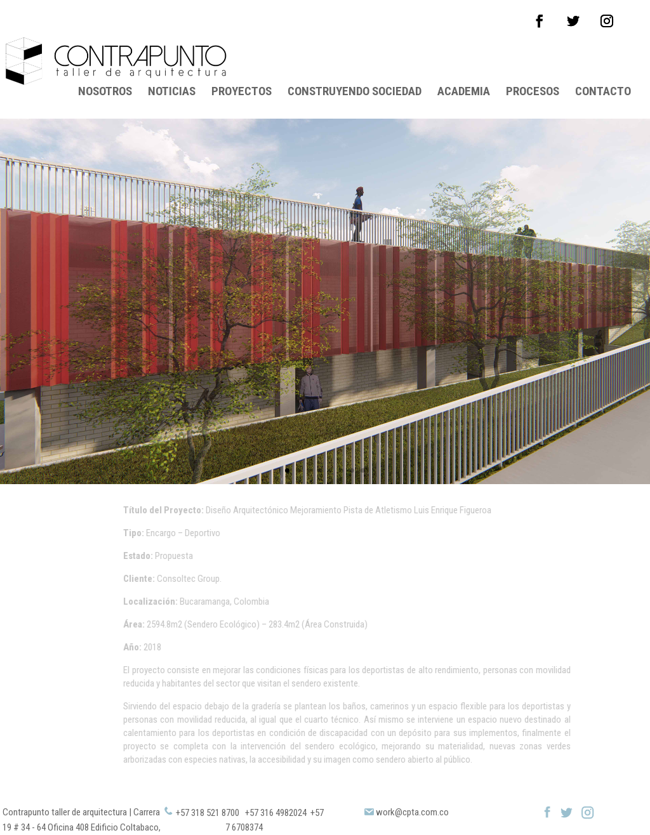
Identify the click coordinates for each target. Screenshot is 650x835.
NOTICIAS (172, 61)
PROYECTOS (241, 61)
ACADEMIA (463, 61)
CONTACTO (603, 61)
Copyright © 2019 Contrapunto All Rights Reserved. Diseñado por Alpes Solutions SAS (325, 826)
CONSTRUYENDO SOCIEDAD (354, 61)
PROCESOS (532, 61)
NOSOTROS (105, 61)
